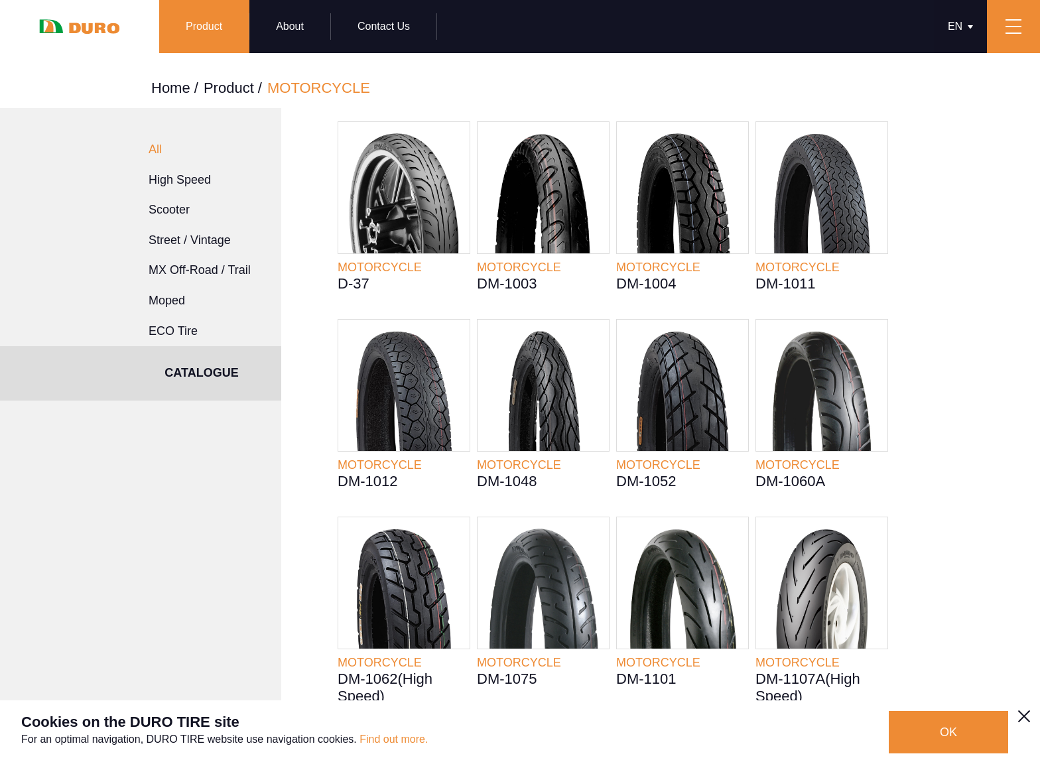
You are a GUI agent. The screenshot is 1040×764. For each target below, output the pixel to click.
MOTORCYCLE (318, 88)
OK (948, 732)
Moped (167, 300)
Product (229, 88)
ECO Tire (173, 331)
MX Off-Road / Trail (200, 270)
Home (170, 88)
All (155, 149)
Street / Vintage (190, 240)
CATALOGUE (201, 372)
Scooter (169, 209)
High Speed (180, 179)
